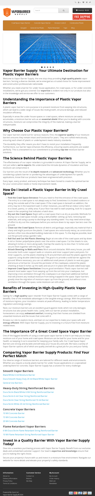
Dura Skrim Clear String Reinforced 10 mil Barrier (26, 400)
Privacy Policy (7, 481)
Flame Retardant (53, 28)
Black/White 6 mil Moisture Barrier (19, 375)
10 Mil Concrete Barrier (14, 413)
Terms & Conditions (10, 483)
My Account (53, 476)
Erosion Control (60, 23)
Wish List (52, 481)
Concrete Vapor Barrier (42, 23)
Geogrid (23, 28)
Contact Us (30, 476)
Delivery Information (10, 478)
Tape (65, 28)
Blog (72, 28)
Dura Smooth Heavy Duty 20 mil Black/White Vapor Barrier (30, 379)
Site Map (29, 481)
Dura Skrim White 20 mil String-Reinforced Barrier (26, 404)
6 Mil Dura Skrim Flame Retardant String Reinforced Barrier (31, 430)
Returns (29, 478)
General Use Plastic (37, 28)
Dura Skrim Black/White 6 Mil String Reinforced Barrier (28, 392)
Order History (54, 478)
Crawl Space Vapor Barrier (21, 23)
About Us (6, 476)
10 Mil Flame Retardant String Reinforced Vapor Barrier (28, 434)
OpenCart (15, 492)
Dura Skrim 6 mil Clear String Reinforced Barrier (25, 396)
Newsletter (53, 483)
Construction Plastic (77, 23)
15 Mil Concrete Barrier (14, 417)
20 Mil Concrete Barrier (14, 421)
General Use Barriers (13, 382)
